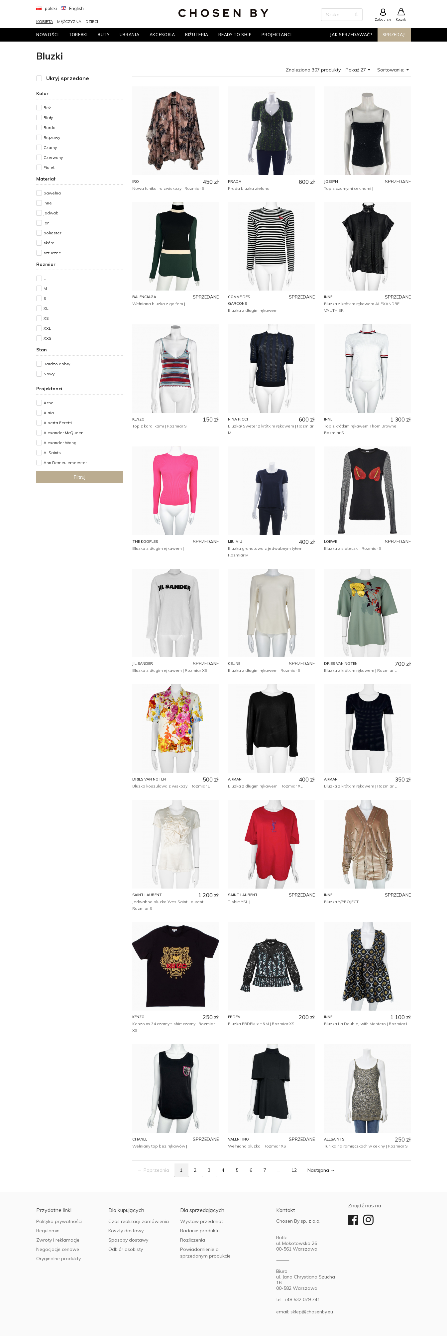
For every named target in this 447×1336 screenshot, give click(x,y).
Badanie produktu (200, 1231)
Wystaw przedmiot (201, 1221)
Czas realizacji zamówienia (138, 1221)
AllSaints (52, 452)
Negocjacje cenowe (57, 1249)
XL (46, 308)
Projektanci (277, 34)
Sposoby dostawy (128, 1240)
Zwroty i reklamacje (57, 1240)
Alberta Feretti (58, 422)
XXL (47, 328)
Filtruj (79, 477)
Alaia (49, 412)
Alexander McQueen (63, 432)
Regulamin (47, 1231)
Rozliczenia (192, 1240)
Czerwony (53, 157)
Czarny (50, 147)
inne (48, 202)
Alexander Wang (60, 442)
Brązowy (52, 137)
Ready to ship (235, 34)
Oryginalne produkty (58, 1259)
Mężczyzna (69, 21)
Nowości (47, 34)
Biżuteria (196, 34)
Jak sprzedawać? (351, 34)
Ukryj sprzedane (67, 78)
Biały (48, 117)
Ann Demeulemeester (65, 462)
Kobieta (44, 21)
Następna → (321, 1170)
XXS (48, 338)
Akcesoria (162, 34)
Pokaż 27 (358, 70)
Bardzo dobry (57, 363)
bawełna (52, 192)
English (72, 8)
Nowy (49, 373)
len (47, 222)
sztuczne (52, 252)
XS (46, 318)
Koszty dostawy (126, 1231)
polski (46, 8)
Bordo (50, 127)
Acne (49, 402)
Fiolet (49, 167)
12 (294, 1170)
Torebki (78, 34)
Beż (47, 107)
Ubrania (130, 34)
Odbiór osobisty (125, 1249)
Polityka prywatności (59, 1221)
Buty (104, 34)
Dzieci (91, 21)
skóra (49, 242)
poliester (52, 232)
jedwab (51, 212)
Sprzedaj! (394, 34)
